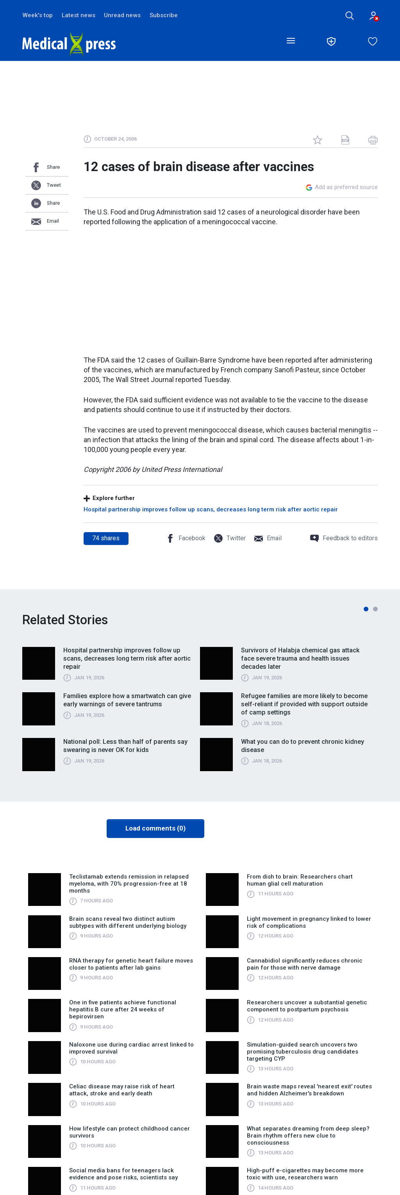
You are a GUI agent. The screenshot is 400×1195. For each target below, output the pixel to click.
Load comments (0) (155, 829)
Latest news (79, 15)
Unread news (124, 15)
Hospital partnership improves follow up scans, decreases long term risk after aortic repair (211, 509)
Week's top (37, 15)
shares (106, 538)
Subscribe (166, 15)
